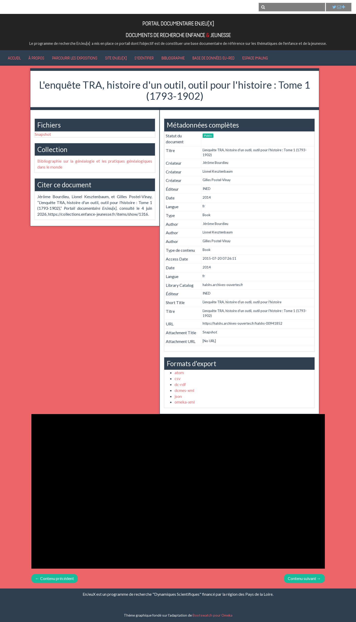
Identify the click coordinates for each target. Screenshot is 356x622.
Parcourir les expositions (74, 58)
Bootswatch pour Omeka (212, 615)
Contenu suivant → (304, 578)
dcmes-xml (184, 390)
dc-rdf (180, 384)
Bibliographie (173, 58)
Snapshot (43, 134)
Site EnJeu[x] (116, 58)
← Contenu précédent (54, 578)
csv (177, 378)
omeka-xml (185, 401)
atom (179, 372)
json (178, 396)
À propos (36, 58)
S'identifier (144, 58)
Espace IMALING (255, 58)
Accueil (14, 58)
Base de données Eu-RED (213, 58)
